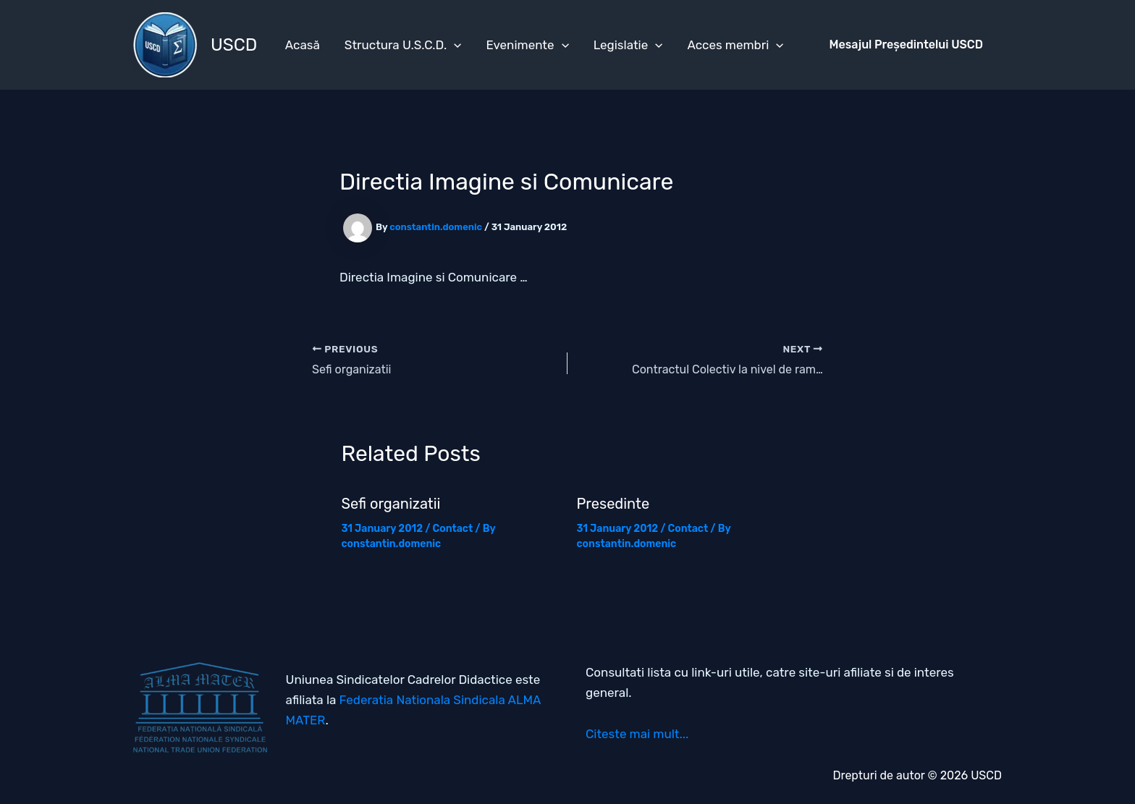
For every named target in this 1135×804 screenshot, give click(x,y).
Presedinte (613, 503)
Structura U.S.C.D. (403, 45)
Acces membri (735, 45)
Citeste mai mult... (637, 734)
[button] (906, 45)
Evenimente (527, 45)
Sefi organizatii (391, 503)
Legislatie (628, 45)
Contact (453, 528)
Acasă (302, 45)
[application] (454, 45)
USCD (234, 45)
